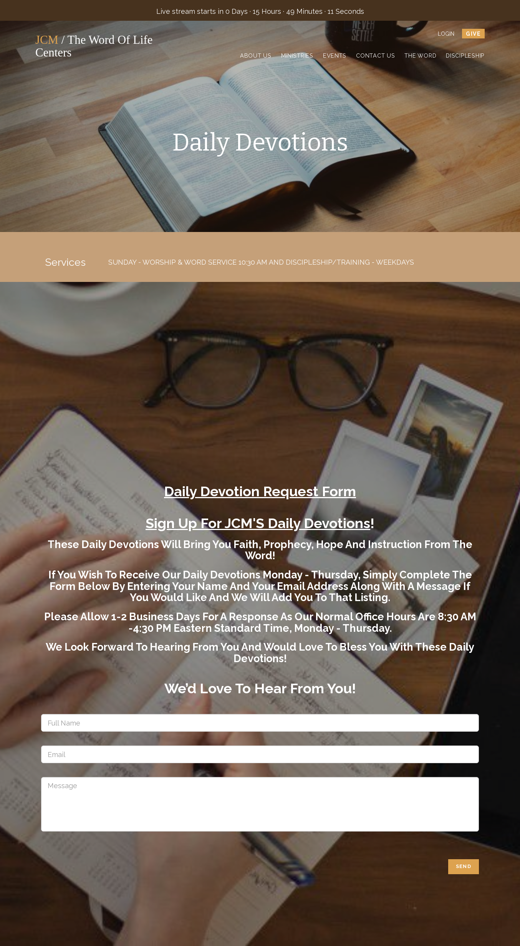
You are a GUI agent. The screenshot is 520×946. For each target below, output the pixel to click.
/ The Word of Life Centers (103, 46)
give (473, 34)
